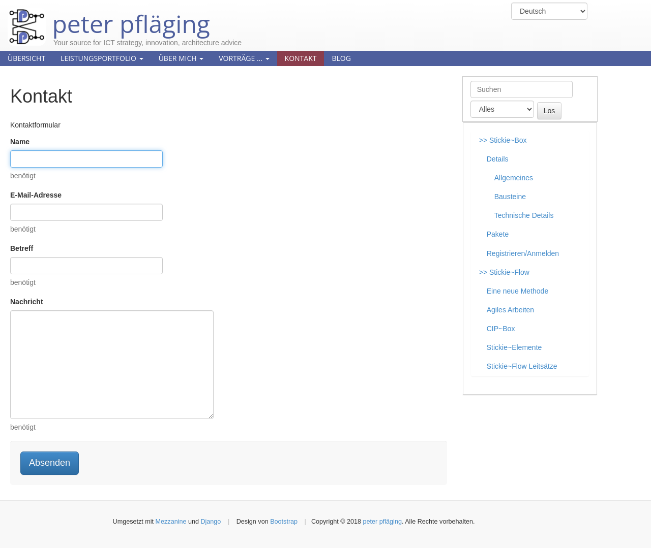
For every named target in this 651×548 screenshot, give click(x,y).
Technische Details (524, 215)
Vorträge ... (244, 58)
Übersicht (26, 58)
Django (210, 521)
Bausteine (510, 196)
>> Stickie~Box (503, 140)
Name (19, 142)
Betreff (21, 248)
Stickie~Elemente (514, 347)
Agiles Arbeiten (510, 310)
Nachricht (26, 302)
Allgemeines (513, 178)
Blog (341, 58)
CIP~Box (501, 329)
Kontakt (301, 58)
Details (498, 159)
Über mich (181, 58)
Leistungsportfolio (102, 58)
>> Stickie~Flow (504, 272)
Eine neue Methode (517, 291)
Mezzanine (171, 521)
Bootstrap (284, 521)
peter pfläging (109, 16)
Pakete (498, 234)
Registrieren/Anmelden (523, 253)
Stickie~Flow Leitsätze (522, 366)
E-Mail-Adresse (36, 195)
